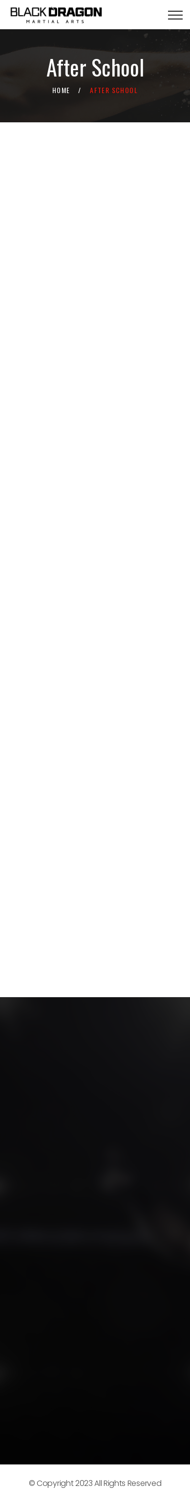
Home (61, 90)
